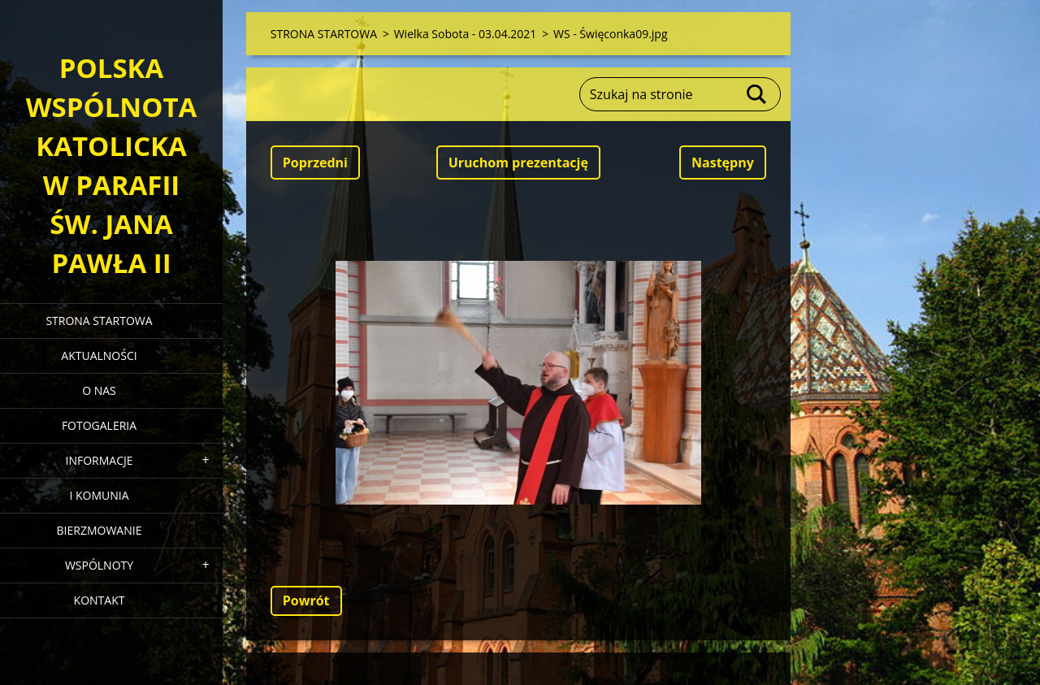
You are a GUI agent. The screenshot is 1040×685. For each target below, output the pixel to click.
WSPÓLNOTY (99, 565)
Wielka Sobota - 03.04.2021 (465, 33)
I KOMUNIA (98, 495)
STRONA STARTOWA (99, 320)
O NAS (99, 390)
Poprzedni (315, 162)
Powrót (306, 600)
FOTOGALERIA (99, 425)
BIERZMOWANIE (99, 530)
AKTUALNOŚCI (98, 355)
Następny (722, 162)
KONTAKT (99, 600)
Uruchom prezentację (518, 162)
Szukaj (757, 94)
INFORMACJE (98, 460)
